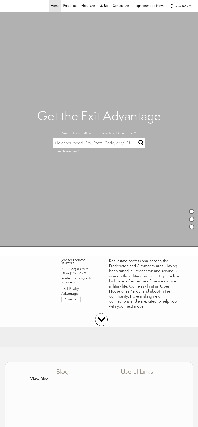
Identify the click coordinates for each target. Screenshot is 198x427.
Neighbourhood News (148, 6)
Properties (70, 6)
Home (55, 6)
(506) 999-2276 (79, 269)
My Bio (104, 6)
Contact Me (121, 6)
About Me (88, 6)
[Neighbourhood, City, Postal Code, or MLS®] (99, 143)
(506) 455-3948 (79, 273)
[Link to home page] (16, 6)
